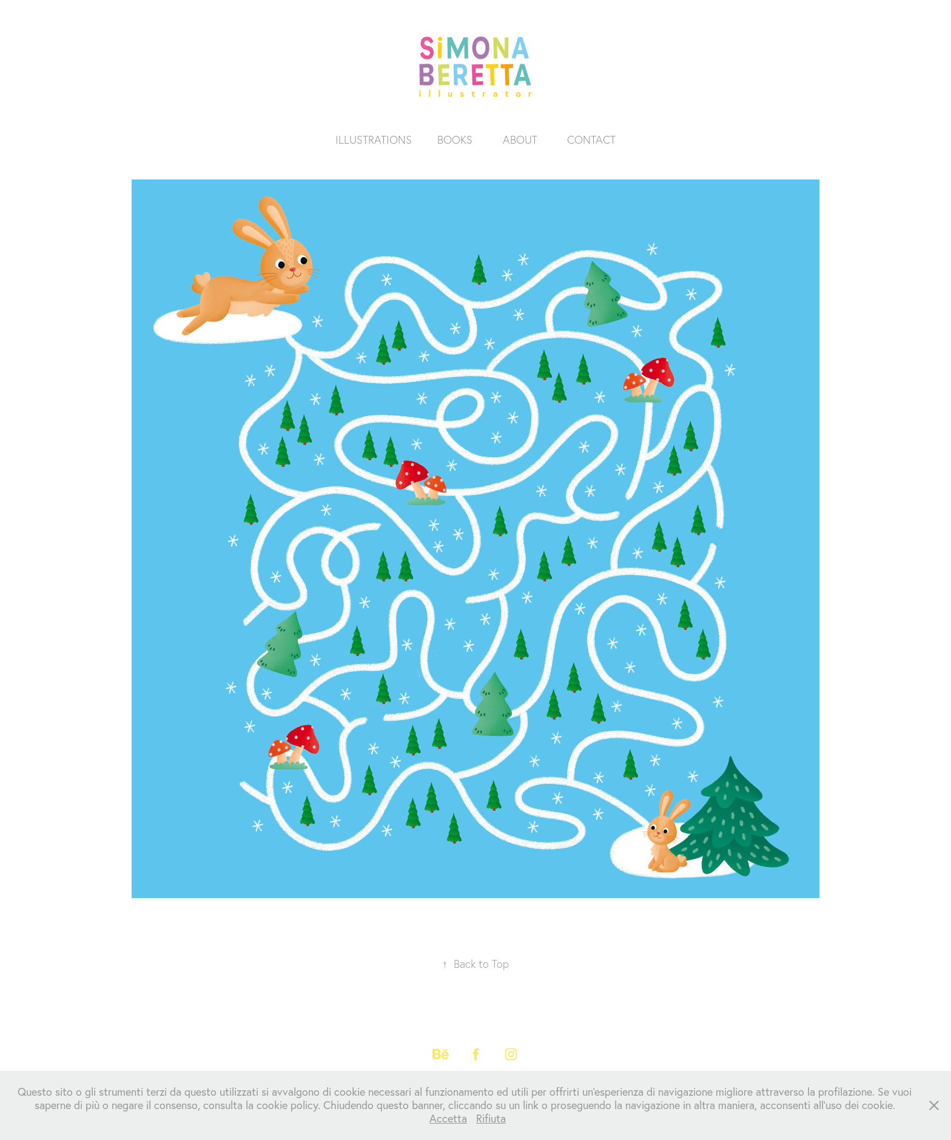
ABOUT (520, 140)
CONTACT (591, 140)
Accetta (448, 1118)
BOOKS (454, 140)
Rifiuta (491, 1118)
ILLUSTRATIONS (373, 140)
